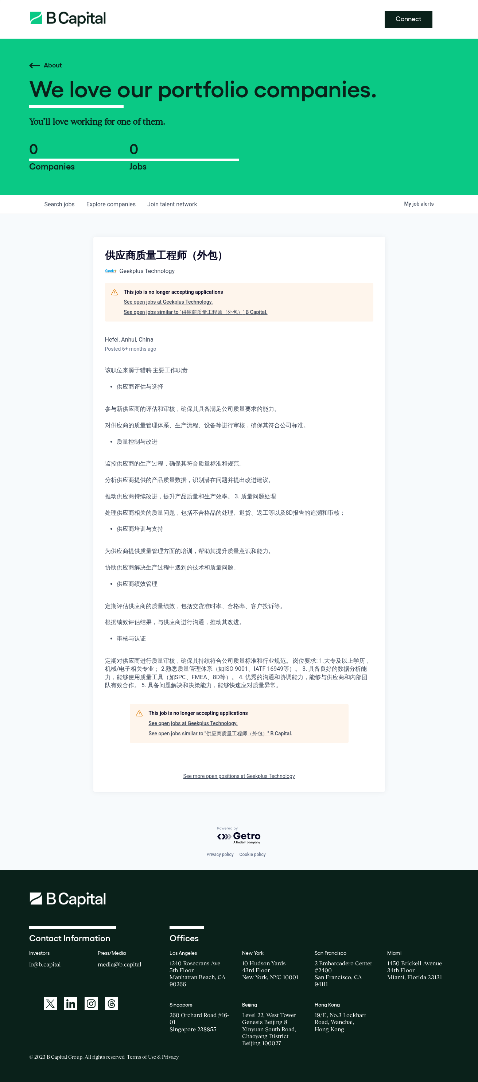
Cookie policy (253, 854)
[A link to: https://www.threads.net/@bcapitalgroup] (111, 1003)
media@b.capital (119, 964)
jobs (59, 204)
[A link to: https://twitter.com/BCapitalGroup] (50, 1003)
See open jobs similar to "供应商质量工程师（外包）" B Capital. (196, 312)
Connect (408, 19)
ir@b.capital (45, 964)
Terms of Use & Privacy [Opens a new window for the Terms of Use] (153, 1057)
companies (111, 204)
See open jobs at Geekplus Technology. (168, 302)
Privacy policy (219, 854)
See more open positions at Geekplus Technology (239, 776)
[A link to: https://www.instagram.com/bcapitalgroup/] (91, 1003)
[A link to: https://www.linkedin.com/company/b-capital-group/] (70, 1003)
